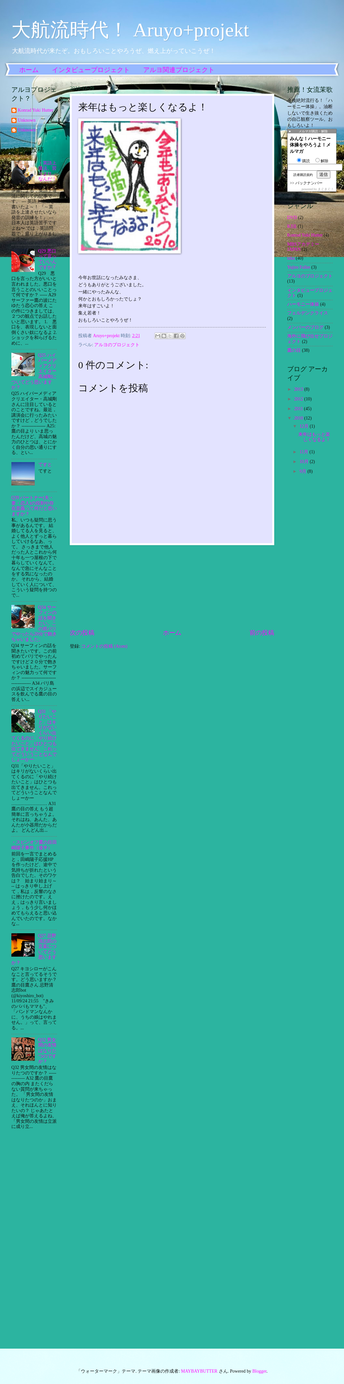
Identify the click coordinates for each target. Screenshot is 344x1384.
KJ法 (292, 226)
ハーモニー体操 (303, 304)
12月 (305, 426)
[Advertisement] (172, 586)
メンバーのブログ (305, 327)
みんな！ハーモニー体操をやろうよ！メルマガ (310, 145)
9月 (303, 471)
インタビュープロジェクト (91, 69)
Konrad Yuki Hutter (35, 110)
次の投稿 (82, 632)
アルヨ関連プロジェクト (179, 69)
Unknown (26, 120)
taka (291, 258)
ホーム (29, 69)
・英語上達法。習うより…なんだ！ (47, 171)
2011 (299, 408)
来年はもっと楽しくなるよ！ (314, 437)
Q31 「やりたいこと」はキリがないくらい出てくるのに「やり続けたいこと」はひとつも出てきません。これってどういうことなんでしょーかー (34, 735)
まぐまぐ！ (326, 189)
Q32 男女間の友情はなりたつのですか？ (47, 1050)
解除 (321, 161)
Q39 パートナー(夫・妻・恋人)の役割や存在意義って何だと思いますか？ (34, 505)
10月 (305, 461)
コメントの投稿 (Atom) (104, 646)
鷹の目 (294, 350)
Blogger (259, 1371)
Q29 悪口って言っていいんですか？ (47, 259)
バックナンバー (309, 183)
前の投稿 (262, 632)
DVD (292, 217)
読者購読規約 (303, 175)
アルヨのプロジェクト (117, 344)
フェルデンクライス (307, 313)
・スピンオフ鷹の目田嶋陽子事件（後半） (34, 845)
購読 (303, 161)
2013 (299, 389)
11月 (305, 451)
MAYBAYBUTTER (199, 1371)
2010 (299, 418)
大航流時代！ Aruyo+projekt (130, 30)
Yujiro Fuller (298, 267)
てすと (45, 464)
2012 (299, 399)
